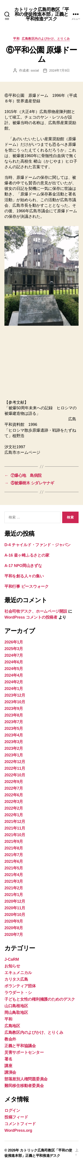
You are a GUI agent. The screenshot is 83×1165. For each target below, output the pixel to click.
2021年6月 (13, 861)
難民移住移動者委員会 (24, 1085)
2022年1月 (13, 815)
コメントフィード (20, 1124)
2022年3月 (13, 801)
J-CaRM (11, 959)
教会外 (10, 1039)
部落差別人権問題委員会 (26, 1079)
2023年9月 (13, 708)
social (35, 70)
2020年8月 (13, 928)
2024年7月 (13, 655)
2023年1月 (13, 755)
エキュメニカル (18, 972)
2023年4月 (13, 735)
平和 (16, 38)
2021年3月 (13, 881)
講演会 (10, 1072)
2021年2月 (13, 888)
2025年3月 (13, 649)
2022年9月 (13, 781)
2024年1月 (13, 688)
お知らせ (12, 966)
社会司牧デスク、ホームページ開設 (35, 611)
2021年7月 (13, 855)
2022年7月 (13, 788)
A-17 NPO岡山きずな (23, 565)
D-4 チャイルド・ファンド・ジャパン (37, 545)
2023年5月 (13, 728)
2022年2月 (13, 808)
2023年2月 (13, 748)
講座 (8, 1066)
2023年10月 (14, 702)
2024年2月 (13, 682)
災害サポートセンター (24, 1052)
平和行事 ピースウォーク (28, 586)
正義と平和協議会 (20, 1046)
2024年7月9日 (59, 70)
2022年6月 (13, 795)
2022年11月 (14, 768)
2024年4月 (13, 675)
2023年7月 (13, 722)
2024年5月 (13, 668)
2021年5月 (13, 868)
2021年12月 (14, 821)
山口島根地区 (16, 1006)
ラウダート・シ (18, 992)
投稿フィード (16, 1117)
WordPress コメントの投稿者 (30, 617)
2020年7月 (13, 934)
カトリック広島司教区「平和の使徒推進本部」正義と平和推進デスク (41, 14)
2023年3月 (13, 742)
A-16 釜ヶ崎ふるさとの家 (26, 555)
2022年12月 (14, 762)
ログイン (12, 1110)
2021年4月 (13, 875)
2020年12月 (14, 901)
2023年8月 (13, 715)
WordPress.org (18, 1130)
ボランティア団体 (20, 986)
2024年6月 (13, 662)
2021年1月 (13, 894)
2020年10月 (14, 914)
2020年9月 (13, 921)
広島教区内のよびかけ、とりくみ (46, 38)
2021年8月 (13, 848)
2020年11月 (14, 908)
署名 (8, 1059)
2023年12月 (14, 695)
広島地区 (12, 1026)
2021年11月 (14, 828)
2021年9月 (13, 841)
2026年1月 (13, 642)
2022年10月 (14, 775)
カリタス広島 (16, 979)
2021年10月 (14, 835)
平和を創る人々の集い (24, 576)
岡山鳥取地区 (16, 1012)
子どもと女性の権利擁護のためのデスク (39, 999)
